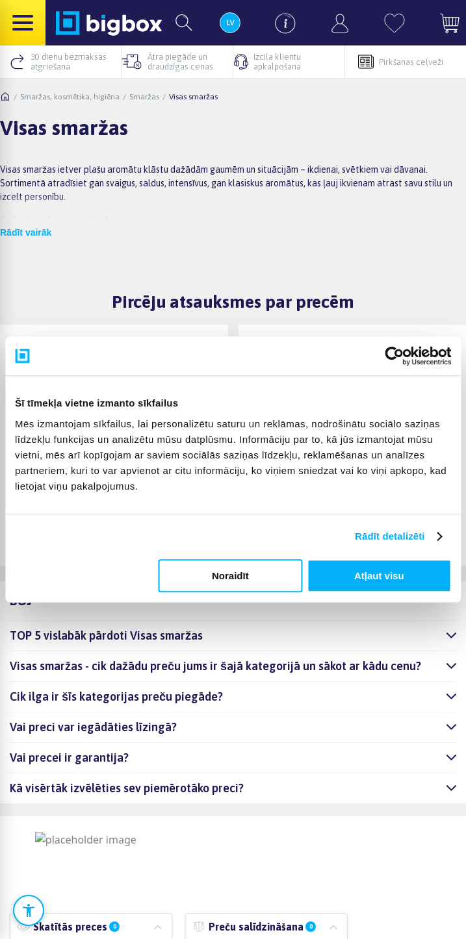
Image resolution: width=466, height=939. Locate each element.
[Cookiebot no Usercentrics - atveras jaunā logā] (394, 356)
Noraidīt (230, 575)
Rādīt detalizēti (389, 536)
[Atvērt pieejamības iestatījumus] (28, 910)
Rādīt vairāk (25, 232)
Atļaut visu (379, 575)
